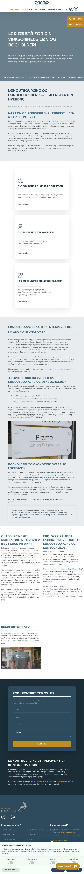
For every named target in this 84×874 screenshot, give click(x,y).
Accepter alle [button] (74, 870)
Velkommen (14, 9)
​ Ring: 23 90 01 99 (58, 841)
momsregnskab (25, 477)
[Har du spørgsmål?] (68, 866)
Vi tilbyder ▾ (27, 9)
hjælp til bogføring (59, 475)
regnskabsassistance (52, 472)
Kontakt (69, 9)
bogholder (38, 487)
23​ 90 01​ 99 (37, 782)
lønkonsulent (17, 362)
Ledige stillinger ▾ (55, 9)
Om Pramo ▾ (40, 9)
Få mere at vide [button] (10, 870)
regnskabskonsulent (21, 487)
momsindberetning (43, 477)
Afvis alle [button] (58, 870)
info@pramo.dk (63, 782)
